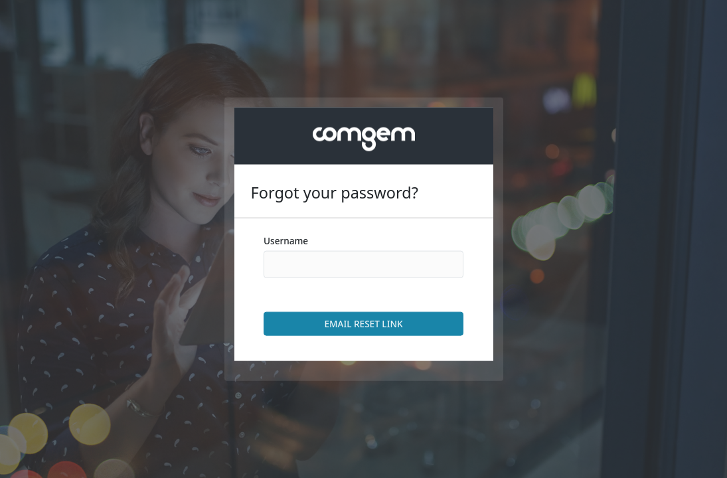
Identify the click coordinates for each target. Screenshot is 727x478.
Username (286, 240)
